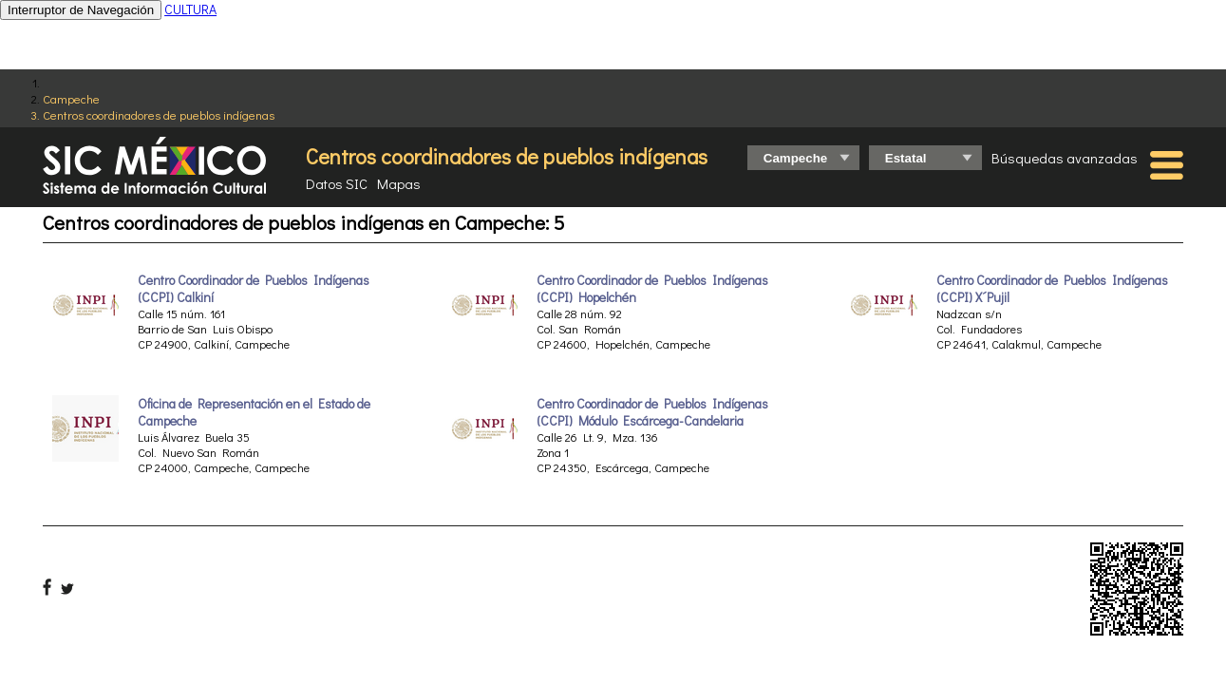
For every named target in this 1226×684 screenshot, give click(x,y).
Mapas (399, 183)
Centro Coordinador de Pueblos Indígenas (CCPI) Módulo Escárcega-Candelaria (652, 412)
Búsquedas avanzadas (1064, 157)
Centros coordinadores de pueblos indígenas (158, 114)
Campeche (71, 98)
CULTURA (190, 9)
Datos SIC (337, 183)
